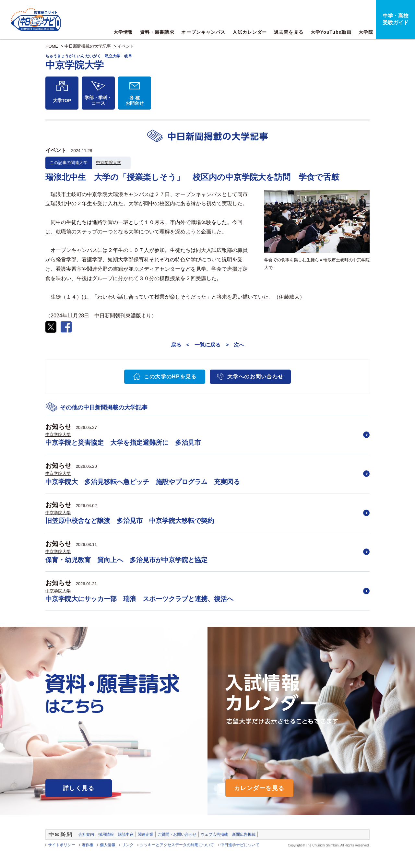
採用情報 (106, 834)
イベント (125, 46)
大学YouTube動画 (331, 32)
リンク (128, 845)
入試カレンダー (249, 32)
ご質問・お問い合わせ (177, 834)
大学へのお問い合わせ (255, 376)
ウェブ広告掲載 (214, 834)
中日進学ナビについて (239, 845)
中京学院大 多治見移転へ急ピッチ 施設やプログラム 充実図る (142, 481)
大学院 (366, 32)
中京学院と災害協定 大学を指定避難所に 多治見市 (123, 442)
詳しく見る (78, 788)
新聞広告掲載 (243, 834)
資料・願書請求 (157, 32)
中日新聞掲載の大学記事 (88, 46)
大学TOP (62, 100)
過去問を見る (288, 32)
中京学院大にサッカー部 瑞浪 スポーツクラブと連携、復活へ (139, 598)
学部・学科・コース (98, 100)
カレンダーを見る (259, 788)
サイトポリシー (61, 845)
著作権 (87, 845)
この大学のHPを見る (170, 376)
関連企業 (145, 834)
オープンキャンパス (203, 32)
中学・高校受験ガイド (396, 19)
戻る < (180, 345)
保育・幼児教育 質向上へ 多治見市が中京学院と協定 (126, 559)
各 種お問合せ (134, 100)
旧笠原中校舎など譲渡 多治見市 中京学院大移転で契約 (129, 520)
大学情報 (123, 32)
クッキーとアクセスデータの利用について (177, 845)
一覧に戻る (207, 345)
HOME (51, 46)
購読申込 (126, 834)
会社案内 (86, 834)
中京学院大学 (108, 162)
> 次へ (235, 345)
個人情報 (107, 845)
